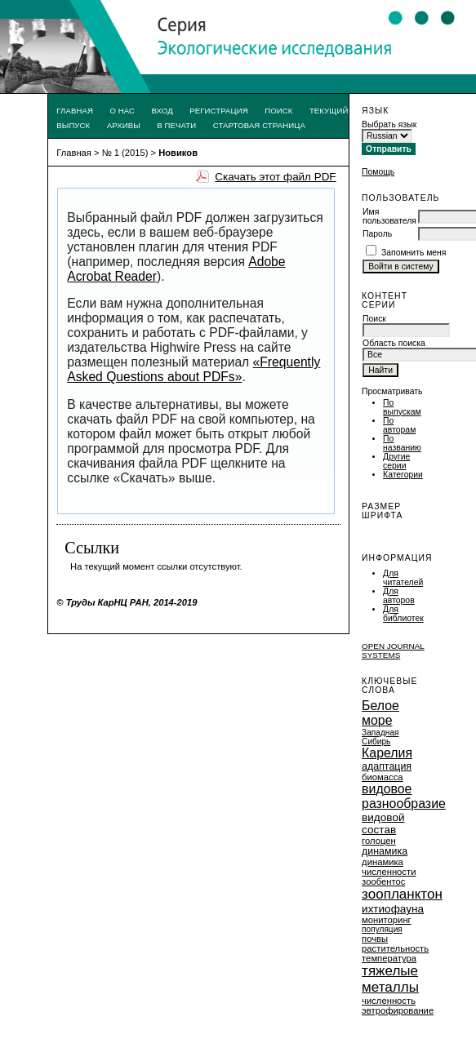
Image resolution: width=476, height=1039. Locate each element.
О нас (122, 110)
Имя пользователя (389, 216)
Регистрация (218, 110)
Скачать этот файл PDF (275, 177)
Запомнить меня (414, 252)
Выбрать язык (389, 124)
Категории (403, 474)
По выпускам (402, 407)
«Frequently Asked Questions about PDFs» (193, 369)
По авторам (399, 425)
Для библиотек (403, 614)
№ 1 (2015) (125, 153)
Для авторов (399, 596)
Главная (74, 110)
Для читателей (403, 578)
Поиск (278, 110)
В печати (176, 125)
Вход (162, 110)
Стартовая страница (259, 125)
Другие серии (396, 461)
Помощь (378, 171)
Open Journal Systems (393, 650)
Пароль (377, 233)
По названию (402, 443)
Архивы (123, 125)
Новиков (178, 153)
